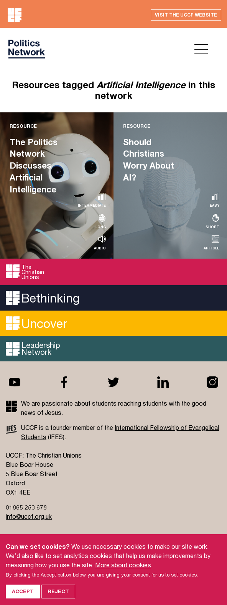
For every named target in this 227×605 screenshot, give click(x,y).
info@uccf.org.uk (29, 516)
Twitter (113, 382)
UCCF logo (26, 49)
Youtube (14, 382)
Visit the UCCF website (186, 15)
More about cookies (123, 571)
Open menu (201, 49)
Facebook (64, 382)
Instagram (212, 382)
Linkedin (163, 382)
